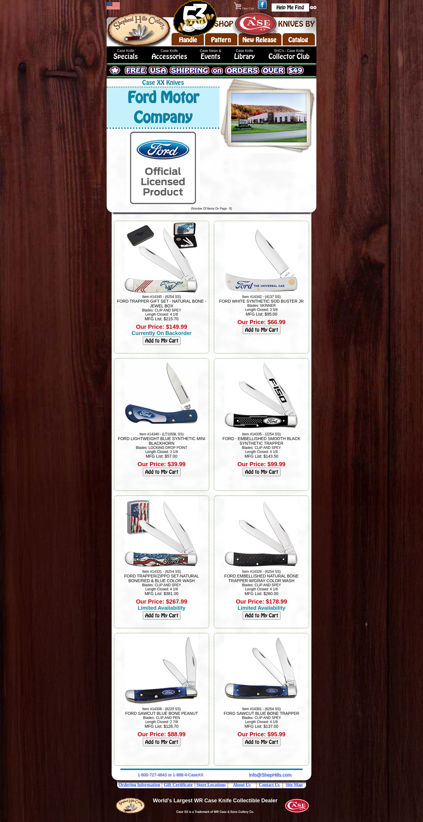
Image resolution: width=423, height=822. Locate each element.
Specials (125, 56)
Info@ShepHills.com (270, 774)
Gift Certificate (178, 784)
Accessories (169, 56)
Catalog (298, 40)
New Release (259, 40)
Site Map (294, 784)
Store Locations (211, 784)
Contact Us (269, 784)
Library (244, 56)
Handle (188, 40)
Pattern (221, 40)
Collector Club (289, 56)
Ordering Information (139, 784)
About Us (242, 784)
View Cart (244, 8)
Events (210, 56)
